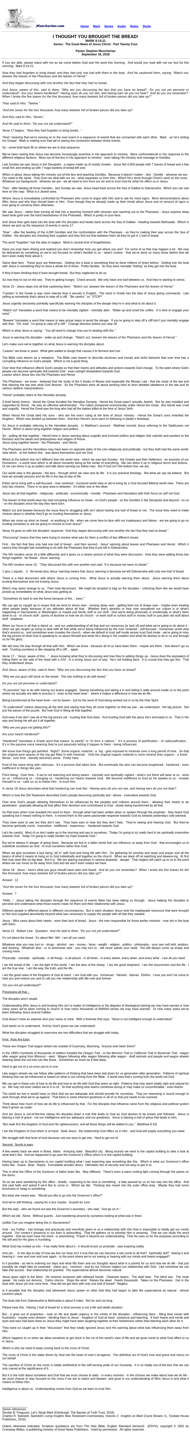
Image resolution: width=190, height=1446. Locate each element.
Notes (134, 26)
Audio (121, 26)
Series (108, 26)
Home (85, 26)
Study (147, 26)
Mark (96, 26)
